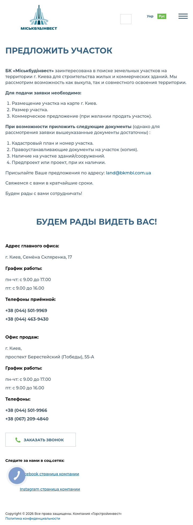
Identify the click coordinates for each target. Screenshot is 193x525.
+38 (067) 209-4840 (26, 418)
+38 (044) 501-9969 (26, 310)
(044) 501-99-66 (125, 19)
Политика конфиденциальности (32, 518)
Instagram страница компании (50, 489)
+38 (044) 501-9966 (26, 410)
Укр (150, 16)
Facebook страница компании (49, 474)
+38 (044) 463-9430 (26, 319)
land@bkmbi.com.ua (128, 172)
